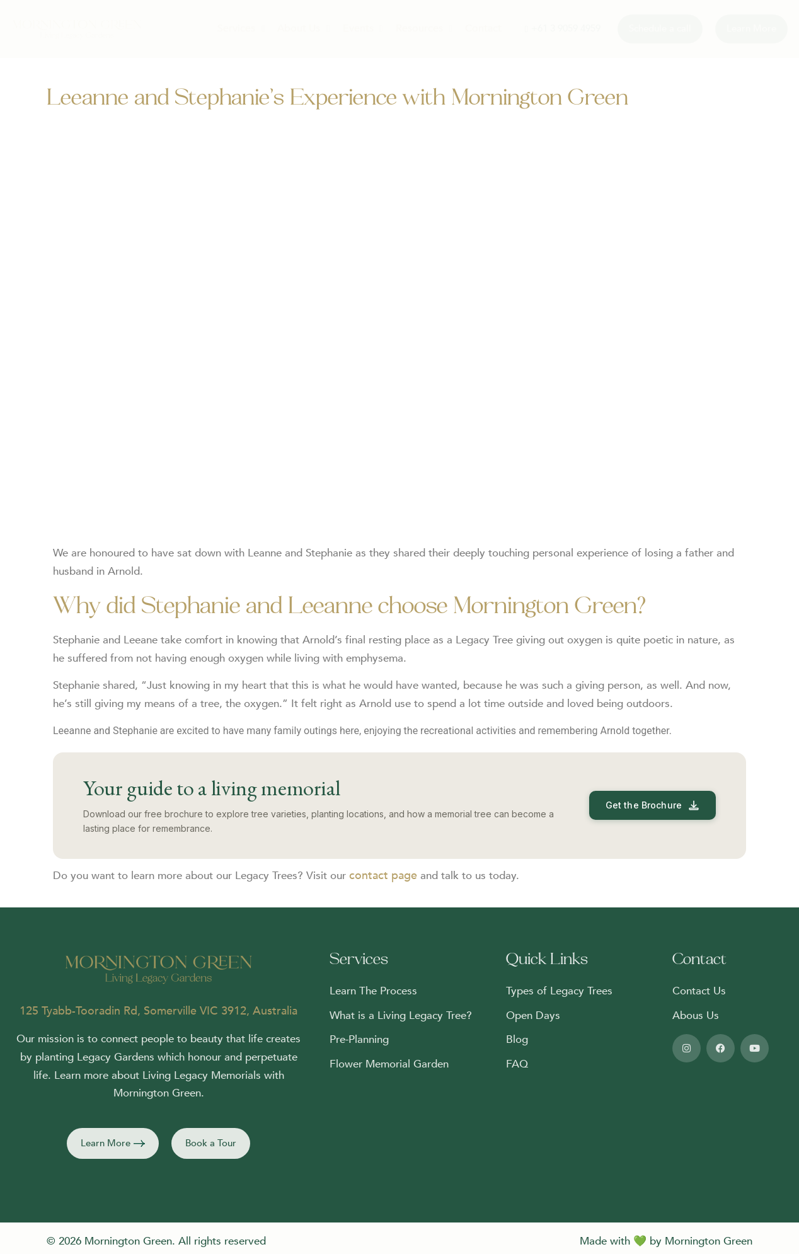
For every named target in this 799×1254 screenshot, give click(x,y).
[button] (113, 1143)
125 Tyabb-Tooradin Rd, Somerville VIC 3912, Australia (158, 1011)
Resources (424, 28)
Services (241, 28)
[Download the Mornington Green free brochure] (652, 805)
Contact (483, 28)
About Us (303, 28)
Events (363, 28)
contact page (383, 875)
